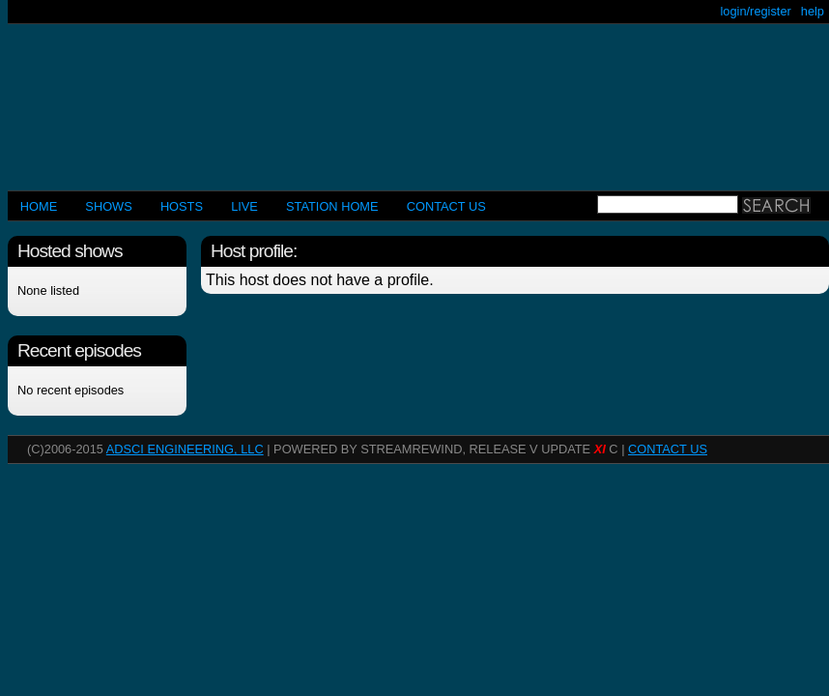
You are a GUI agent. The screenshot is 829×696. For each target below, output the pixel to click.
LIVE (244, 206)
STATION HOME (332, 206)
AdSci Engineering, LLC (185, 449)
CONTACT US (446, 206)
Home (38, 206)
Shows (108, 206)
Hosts (181, 206)
